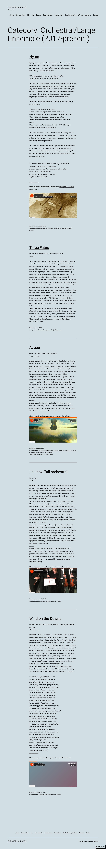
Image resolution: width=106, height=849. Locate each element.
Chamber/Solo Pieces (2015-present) (48, 450)
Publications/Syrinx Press (74, 15)
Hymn (34, 57)
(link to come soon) (36, 322)
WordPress (94, 841)
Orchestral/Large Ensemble (45, 228)
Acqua (34, 347)
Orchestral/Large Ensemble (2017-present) (49, 330)
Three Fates (39, 247)
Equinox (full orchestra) (48, 472)
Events (38, 15)
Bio (28, 15)
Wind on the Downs (45, 618)
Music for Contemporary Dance (67, 450)
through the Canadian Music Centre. (58, 416)
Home (12, 15)
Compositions (20, 15)
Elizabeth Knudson (17, 7)
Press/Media (59, 15)
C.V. (33, 15)
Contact (95, 15)
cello (35, 454)
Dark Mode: (100, 847)
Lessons (88, 15)
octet (51, 454)
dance (47, 454)
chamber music (41, 454)
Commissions (47, 15)
